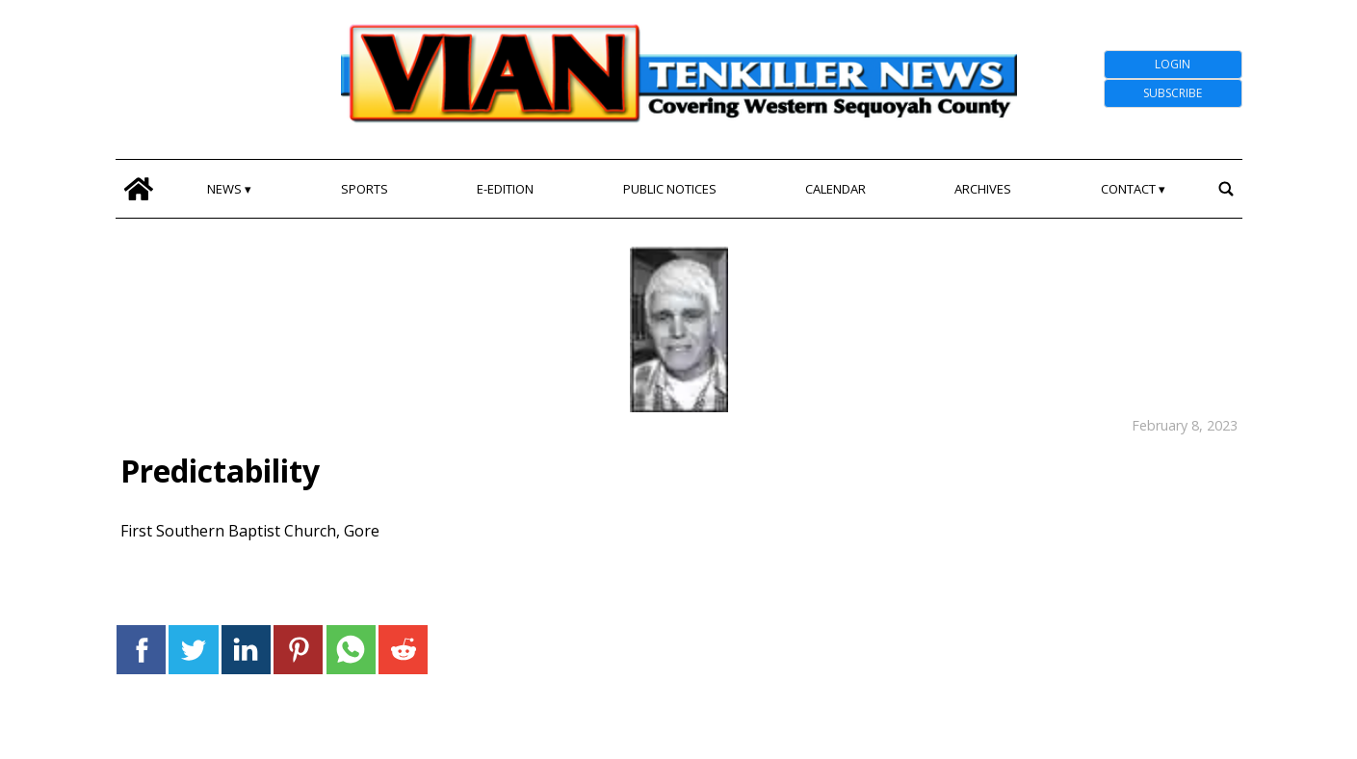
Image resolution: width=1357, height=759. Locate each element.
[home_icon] (139, 188)
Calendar (835, 188)
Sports (364, 188)
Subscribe (1172, 93)
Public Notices (670, 188)
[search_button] (1226, 188)
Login (1172, 64)
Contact (1128, 188)
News (224, 188)
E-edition (505, 188)
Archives (982, 188)
